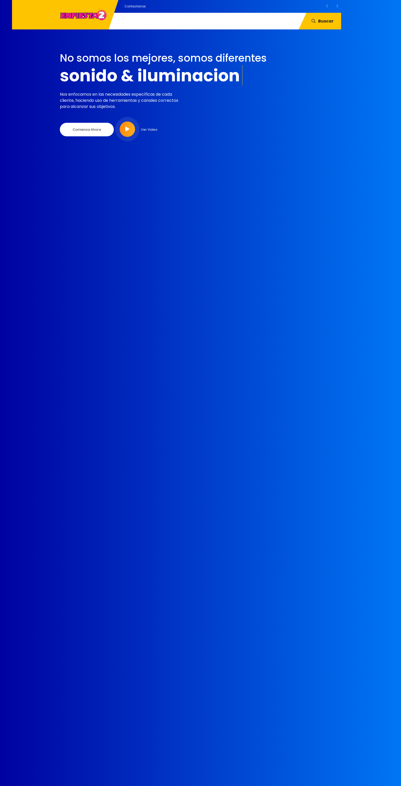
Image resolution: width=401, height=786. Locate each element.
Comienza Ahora (87, 129)
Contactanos (135, 6)
